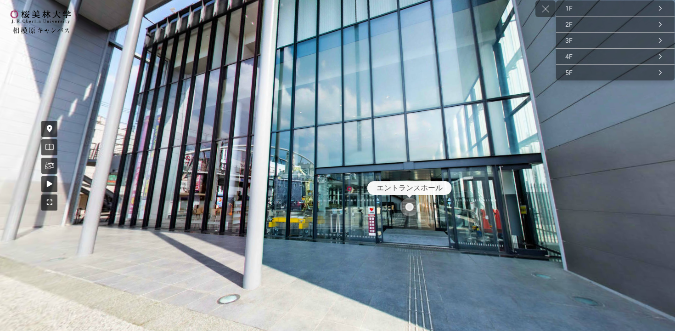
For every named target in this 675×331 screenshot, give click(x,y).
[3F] (615, 40)
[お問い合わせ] (13, 166)
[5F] (615, 72)
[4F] (615, 56)
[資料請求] (13, 147)
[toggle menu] (545, 8)
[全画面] (13, 202)
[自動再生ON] (13, 184)
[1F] (615, 8)
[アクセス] (13, 129)
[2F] (615, 24)
